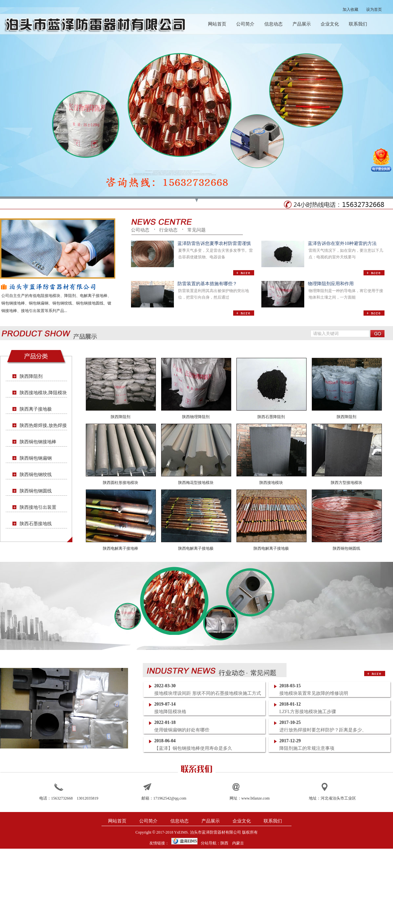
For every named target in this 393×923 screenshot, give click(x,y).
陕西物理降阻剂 (196, 417)
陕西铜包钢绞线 (36, 474)
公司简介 (245, 24)
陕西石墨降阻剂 (271, 417)
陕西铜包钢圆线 (36, 491)
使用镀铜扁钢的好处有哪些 (181, 730)
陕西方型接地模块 (346, 482)
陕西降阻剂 (31, 376)
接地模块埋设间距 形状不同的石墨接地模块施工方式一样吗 (207, 693)
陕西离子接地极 (36, 409)
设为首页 (374, 9)
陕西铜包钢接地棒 (38, 441)
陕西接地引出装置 (38, 507)
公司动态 (140, 230)
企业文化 (330, 24)
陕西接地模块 (271, 482)
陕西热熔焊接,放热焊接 (43, 425)
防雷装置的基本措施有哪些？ (207, 283)
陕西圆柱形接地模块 (120, 482)
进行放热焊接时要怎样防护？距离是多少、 (322, 730)
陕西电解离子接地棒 (120, 548)
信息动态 (273, 24)
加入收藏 (350, 9)
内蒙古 (238, 843)
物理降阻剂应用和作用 (331, 283)
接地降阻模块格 (170, 711)
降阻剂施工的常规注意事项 (306, 748)
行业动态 (168, 230)
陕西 (224, 843)
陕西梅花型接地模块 (196, 482)
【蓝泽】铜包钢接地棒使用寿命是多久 (193, 748)
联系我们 (358, 24)
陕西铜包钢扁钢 (36, 458)
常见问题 (196, 230)
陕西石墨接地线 (36, 523)
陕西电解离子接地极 (196, 548)
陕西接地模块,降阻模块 (43, 392)
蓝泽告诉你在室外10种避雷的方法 (342, 243)
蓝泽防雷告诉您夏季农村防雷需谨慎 (214, 243)
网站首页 (217, 24)
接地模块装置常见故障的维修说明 (313, 693)
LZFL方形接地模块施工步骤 (307, 711)
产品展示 (301, 24)
